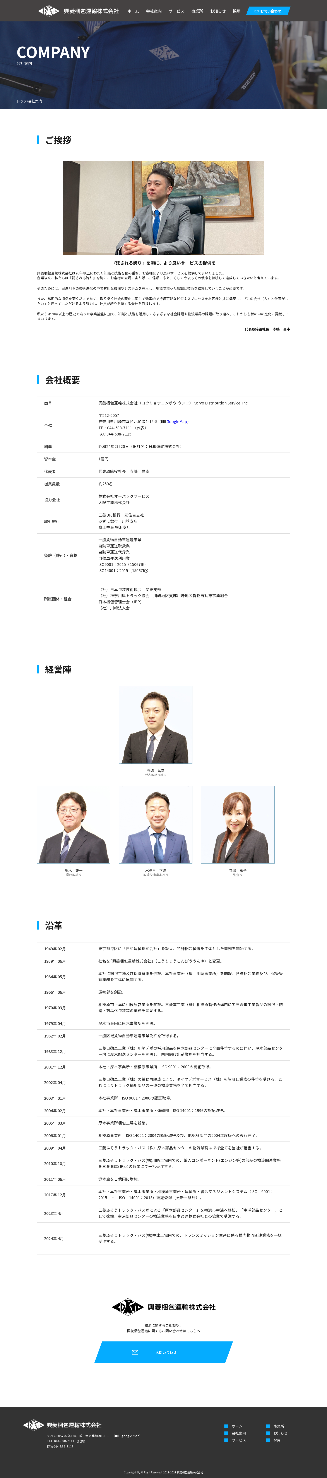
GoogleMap (176, 421)
